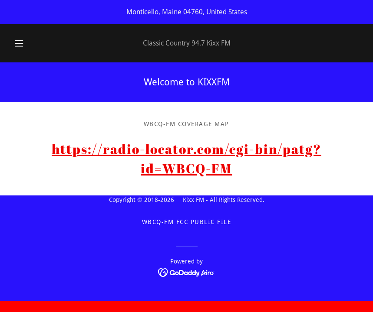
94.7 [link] (198, 43)
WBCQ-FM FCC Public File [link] (186, 221)
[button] (26, 43)
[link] (186, 272)
